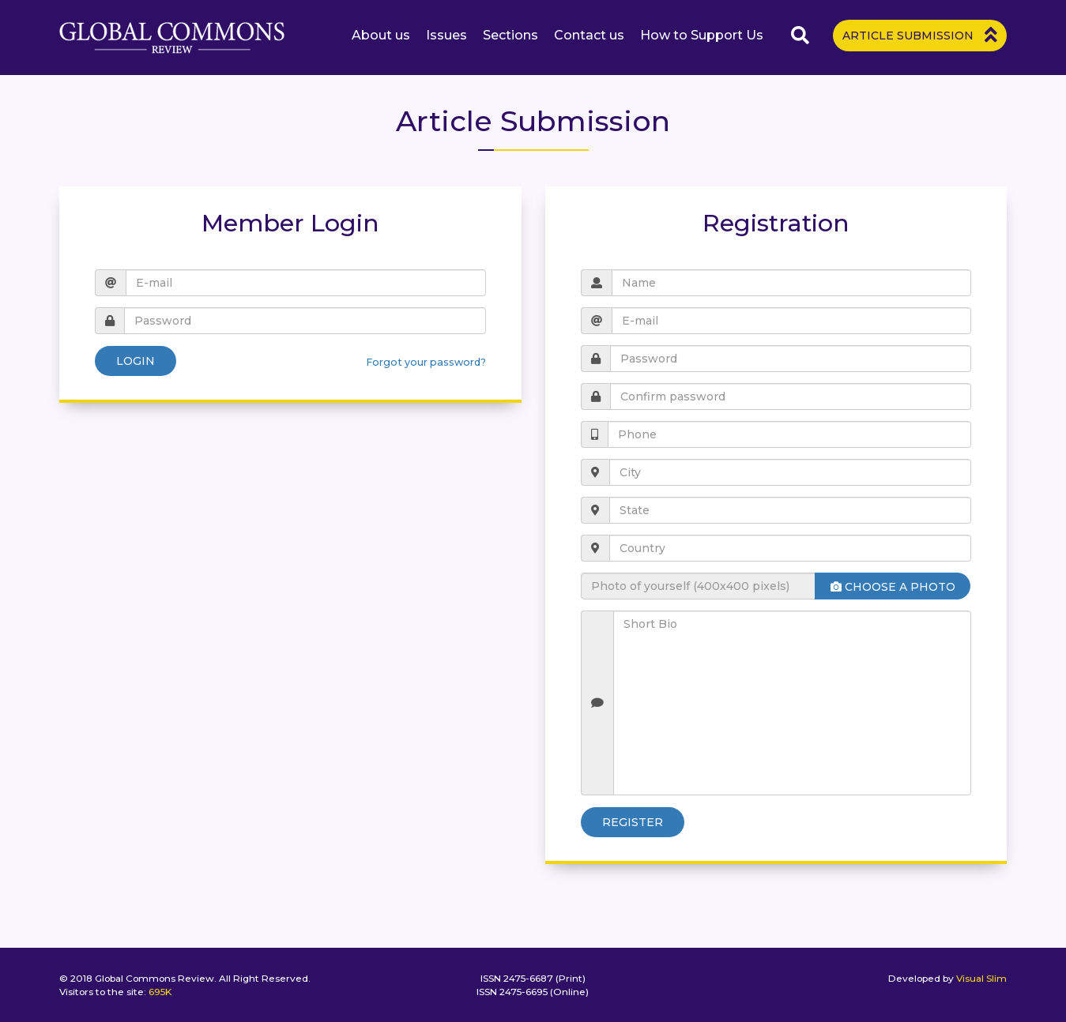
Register (632, 822)
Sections (510, 35)
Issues (446, 35)
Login (135, 361)
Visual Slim (981, 978)
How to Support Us (701, 35)
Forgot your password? (426, 362)
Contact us (589, 35)
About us (381, 35)
